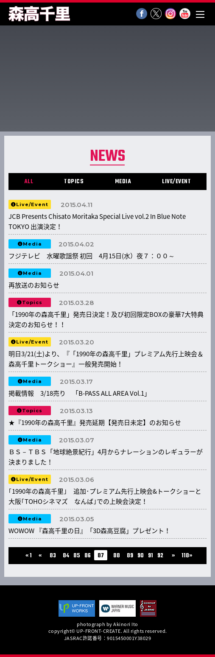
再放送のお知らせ (33, 285)
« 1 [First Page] (28, 555)
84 (66, 555)
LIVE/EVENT (176, 181)
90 (140, 555)
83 (53, 555)
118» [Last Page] (186, 555)
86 (87, 555)
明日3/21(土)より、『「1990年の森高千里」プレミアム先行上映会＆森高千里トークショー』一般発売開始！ (106, 359)
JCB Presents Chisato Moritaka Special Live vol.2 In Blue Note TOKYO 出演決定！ (97, 221)
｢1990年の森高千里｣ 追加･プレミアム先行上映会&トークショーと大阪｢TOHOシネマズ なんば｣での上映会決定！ (104, 496)
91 (150, 555)
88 (116, 555)
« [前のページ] (40, 555)
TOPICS (74, 181)
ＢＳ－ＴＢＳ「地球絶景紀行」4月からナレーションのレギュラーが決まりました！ (105, 457)
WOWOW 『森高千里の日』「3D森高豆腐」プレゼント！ (89, 530)
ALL (29, 181)
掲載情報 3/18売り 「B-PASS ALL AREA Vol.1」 (82, 393)
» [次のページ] (173, 555)
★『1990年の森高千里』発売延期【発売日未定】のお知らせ (94, 422)
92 (160, 555)
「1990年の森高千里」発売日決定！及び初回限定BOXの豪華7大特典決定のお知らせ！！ (106, 319)
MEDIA (123, 181)
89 (130, 555)
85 (76, 555)
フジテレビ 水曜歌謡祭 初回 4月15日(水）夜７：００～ (91, 255)
